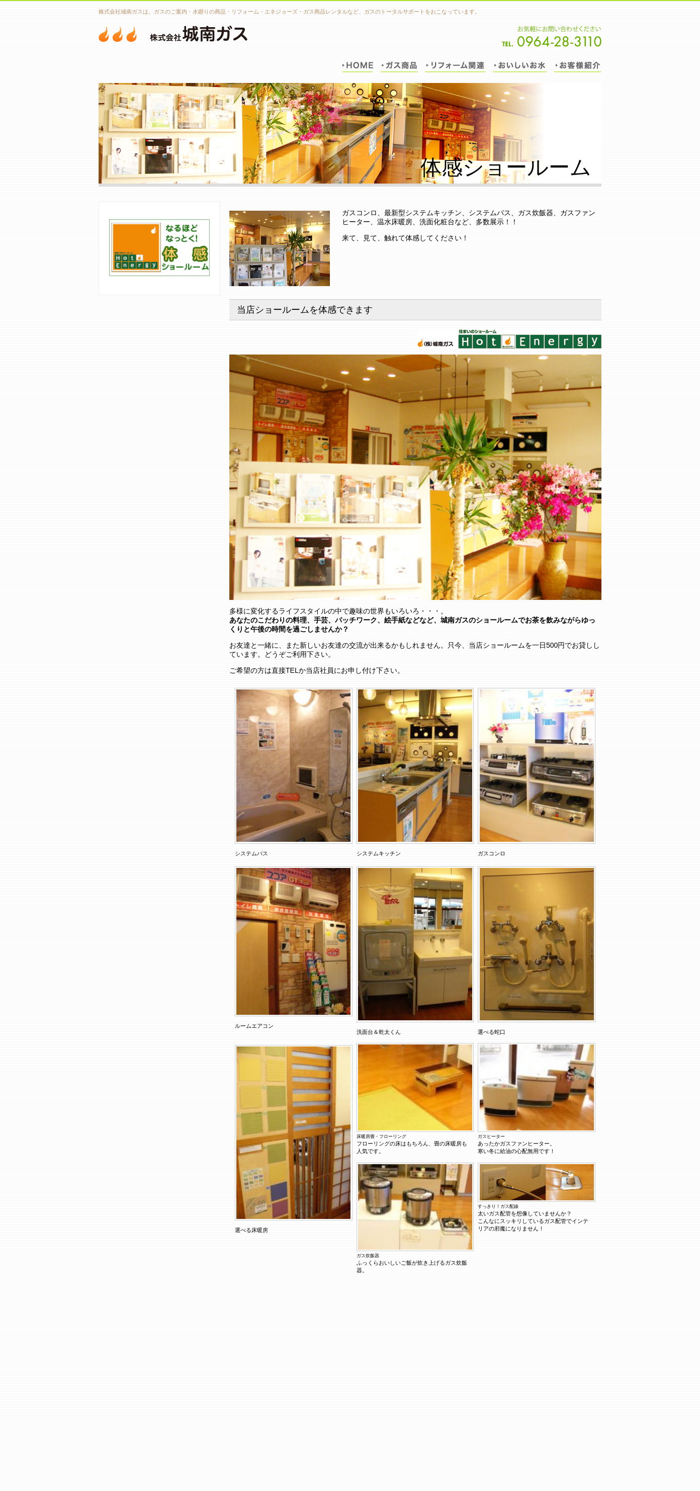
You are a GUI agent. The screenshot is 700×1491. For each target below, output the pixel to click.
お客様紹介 (577, 64)
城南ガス (173, 34)
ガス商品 (399, 64)
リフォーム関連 (455, 64)
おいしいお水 (520, 64)
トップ (357, 64)
